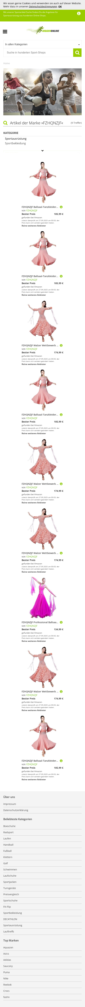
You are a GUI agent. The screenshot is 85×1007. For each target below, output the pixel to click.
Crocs (6, 990)
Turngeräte (9, 888)
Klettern (7, 857)
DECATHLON (10, 919)
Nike (5, 978)
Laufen (7, 838)
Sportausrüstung (12, 925)
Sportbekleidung (12, 912)
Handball (8, 844)
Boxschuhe (9, 826)
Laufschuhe (9, 875)
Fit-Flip (7, 906)
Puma (6, 972)
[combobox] (42, 44)
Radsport (8, 832)
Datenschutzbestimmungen (43, 6)
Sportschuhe (10, 900)
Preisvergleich (11, 894)
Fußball (7, 850)
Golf (5, 863)
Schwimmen (10, 869)
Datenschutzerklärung (15, 810)
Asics (6, 953)
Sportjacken (9, 881)
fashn (6, 997)
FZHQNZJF (31, 210)
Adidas (7, 959)
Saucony (8, 966)
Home (6, 63)
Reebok (7, 984)
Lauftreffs (8, 931)
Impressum (9, 804)
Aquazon (8, 947)
